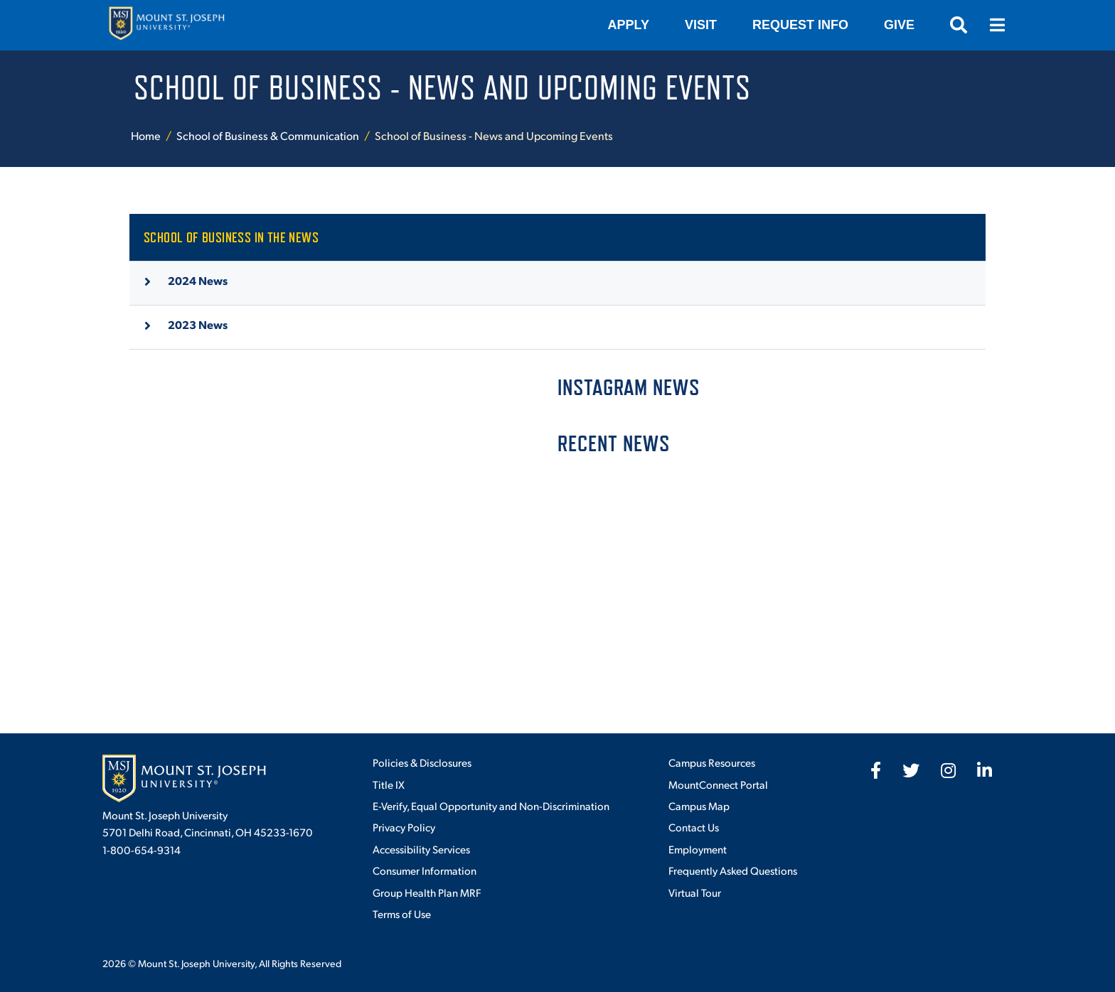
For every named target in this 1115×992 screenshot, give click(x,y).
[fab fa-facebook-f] (875, 770)
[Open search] (958, 25)
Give (899, 25)
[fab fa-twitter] (910, 770)
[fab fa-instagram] (948, 770)
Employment (697, 849)
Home (146, 135)
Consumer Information (424, 870)
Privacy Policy (404, 827)
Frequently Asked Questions (732, 870)
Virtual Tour (694, 892)
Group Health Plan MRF (427, 892)
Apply (628, 25)
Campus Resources (711, 762)
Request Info (800, 25)
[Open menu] (997, 25)
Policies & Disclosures (422, 762)
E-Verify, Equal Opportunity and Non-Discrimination (491, 805)
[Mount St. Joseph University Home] (166, 25)
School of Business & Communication (267, 135)
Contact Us (693, 827)
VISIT (701, 25)
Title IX (389, 784)
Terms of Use (402, 913)
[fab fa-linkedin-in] (984, 770)
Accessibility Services (421, 849)
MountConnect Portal (718, 784)
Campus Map (699, 805)
